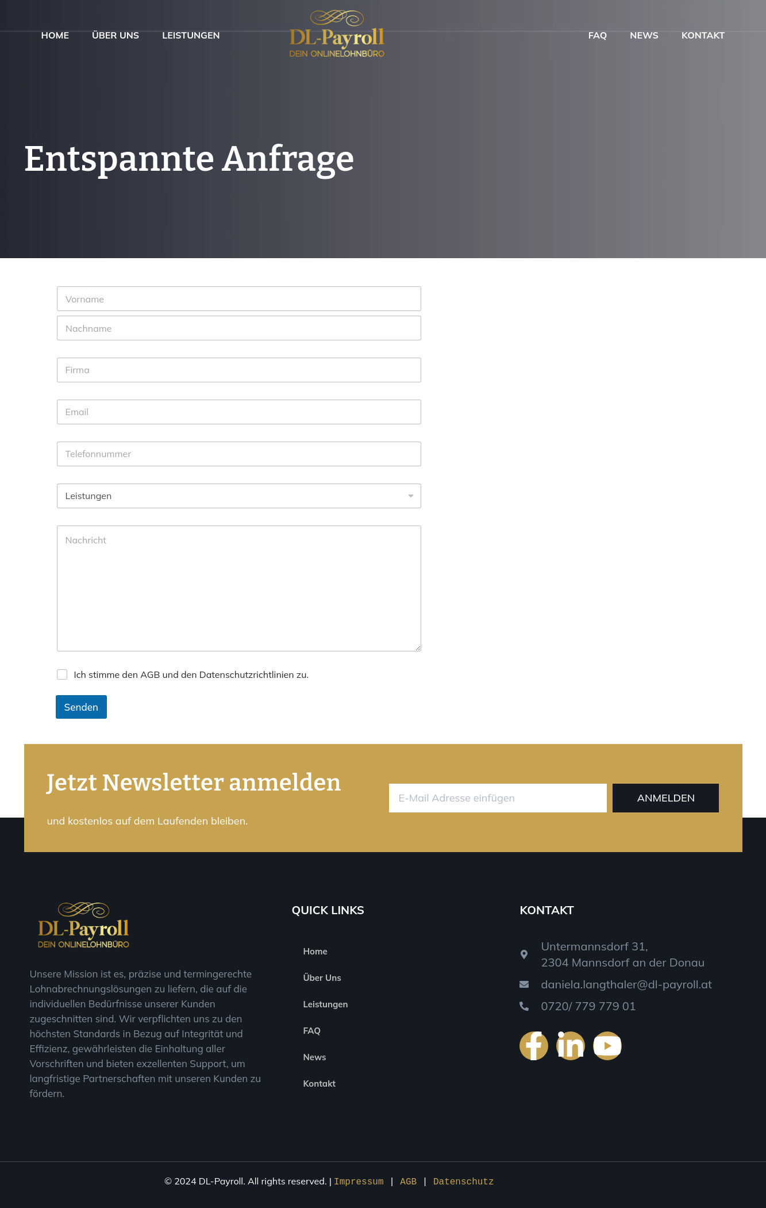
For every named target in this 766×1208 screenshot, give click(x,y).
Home (55, 35)
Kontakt (703, 35)
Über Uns (115, 35)
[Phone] (239, 454)
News (644, 35)
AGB (411, 1181)
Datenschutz (463, 1181)
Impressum (361, 1181)
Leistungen (191, 35)
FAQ (597, 35)
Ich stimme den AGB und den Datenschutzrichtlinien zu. (191, 674)
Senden (81, 707)
